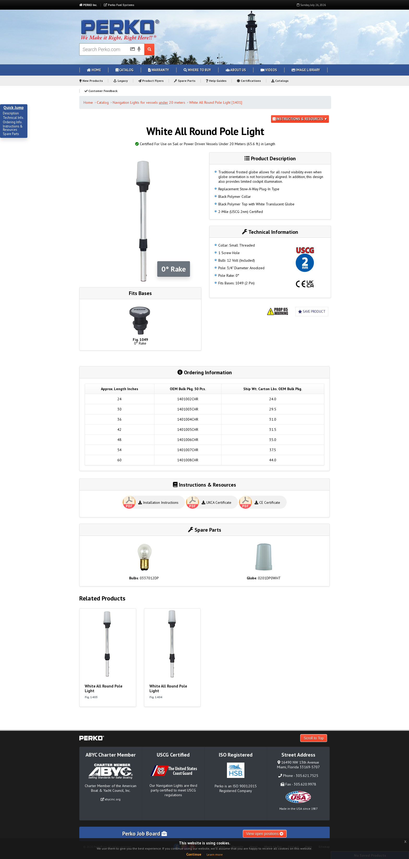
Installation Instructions (158, 502)
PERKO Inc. (88, 5)
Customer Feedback (101, 91)
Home (94, 70)
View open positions (264, 834)
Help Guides (216, 81)
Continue (193, 854)
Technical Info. (13, 118)
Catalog (125, 70)
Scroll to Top (314, 738)
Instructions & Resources (13, 128)
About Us (236, 70)
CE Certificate (267, 502)
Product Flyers (151, 81)
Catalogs (279, 81)
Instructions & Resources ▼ (300, 119)
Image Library (306, 70)
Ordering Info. (12, 122)
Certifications (249, 81)
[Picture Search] (131, 50)
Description (11, 113)
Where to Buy (197, 70)
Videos (269, 70)
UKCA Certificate (216, 502)
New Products (91, 81)
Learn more (215, 854)
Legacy (120, 81)
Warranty (158, 70)
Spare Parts (184, 81)
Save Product (312, 311)
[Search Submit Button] (150, 49)
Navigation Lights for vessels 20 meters (149, 102)
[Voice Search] (139, 49)
